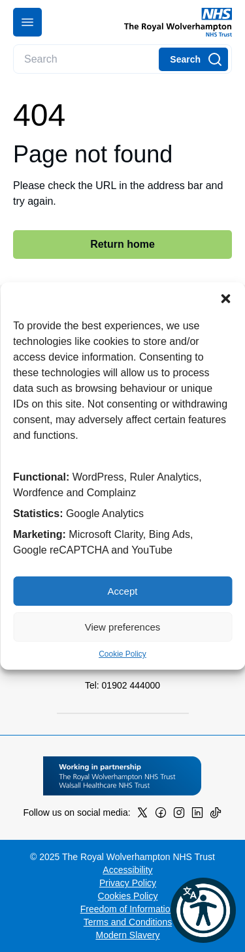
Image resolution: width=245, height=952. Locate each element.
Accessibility (127, 870)
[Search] (193, 59)
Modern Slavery (127, 935)
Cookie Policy (122, 654)
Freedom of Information (128, 909)
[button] (225, 298)
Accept (123, 591)
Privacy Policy (127, 883)
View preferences (123, 626)
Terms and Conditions (128, 922)
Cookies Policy (128, 896)
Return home (122, 244)
